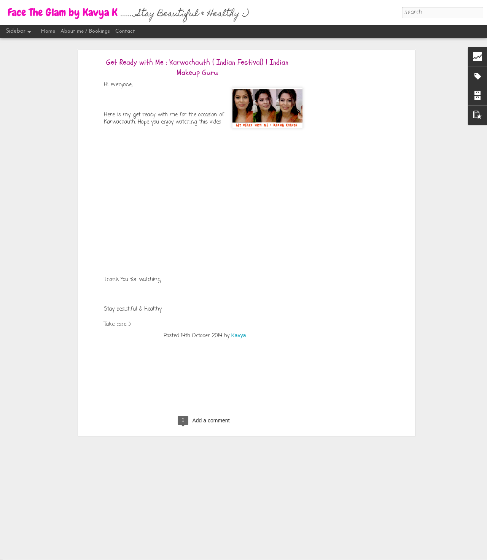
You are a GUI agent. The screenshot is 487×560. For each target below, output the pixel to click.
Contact (125, 31)
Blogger (291, 554)
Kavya (238, 289)
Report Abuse (313, 554)
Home (48, 31)
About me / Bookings (85, 31)
